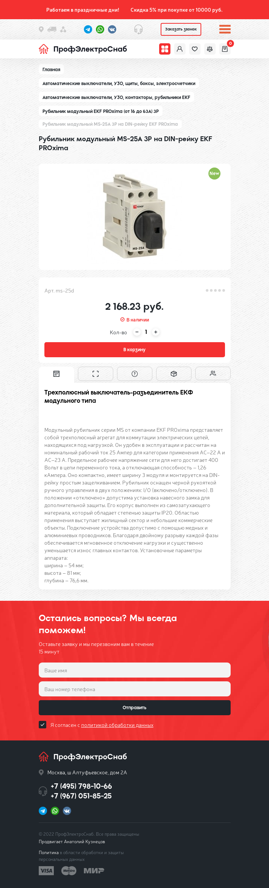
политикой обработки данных (117, 724)
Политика (49, 852)
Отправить (134, 707)
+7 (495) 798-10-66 (81, 786)
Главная (51, 69)
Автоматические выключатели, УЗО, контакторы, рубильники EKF (116, 97)
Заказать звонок (181, 29)
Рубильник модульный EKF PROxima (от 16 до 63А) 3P (101, 111)
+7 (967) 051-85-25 (81, 796)
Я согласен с (101, 724)
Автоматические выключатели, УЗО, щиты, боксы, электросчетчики (119, 83)
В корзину (134, 349)
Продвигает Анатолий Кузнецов (72, 841)
